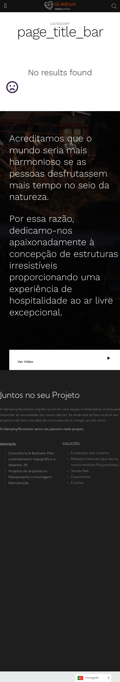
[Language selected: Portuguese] (93, 678)
